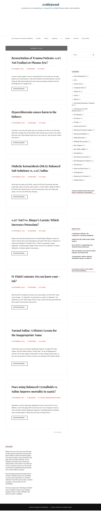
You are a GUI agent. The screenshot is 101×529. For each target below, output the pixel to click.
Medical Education (79, 137)
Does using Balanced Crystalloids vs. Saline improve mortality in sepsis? (36, 405)
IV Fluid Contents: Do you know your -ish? (32, 287)
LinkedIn (67, 38)
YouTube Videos (78, 180)
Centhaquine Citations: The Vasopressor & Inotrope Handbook (82, 234)
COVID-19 (77, 91)
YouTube (38, 38)
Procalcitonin (77, 164)
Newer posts (57, 450)
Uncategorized (78, 172)
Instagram (54, 38)
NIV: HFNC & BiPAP (80, 149)
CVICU (76, 95)
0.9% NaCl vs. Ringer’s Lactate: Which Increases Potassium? (36, 231)
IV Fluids (42, 73)
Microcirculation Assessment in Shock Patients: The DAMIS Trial (83, 251)
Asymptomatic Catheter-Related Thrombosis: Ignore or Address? (82, 257)
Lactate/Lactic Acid (79, 126)
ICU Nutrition (78, 114)
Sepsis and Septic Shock (53, 416)
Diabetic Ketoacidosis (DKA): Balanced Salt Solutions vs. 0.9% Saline (35, 175)
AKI (75, 80)
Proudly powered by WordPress (38, 525)
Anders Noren (67, 525)
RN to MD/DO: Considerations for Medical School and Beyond (82, 246)
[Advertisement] (50, 24)
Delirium (76, 99)
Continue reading (20, 94)
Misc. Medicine (78, 145)
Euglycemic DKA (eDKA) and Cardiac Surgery (83, 240)
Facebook (76, 38)
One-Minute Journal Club (81, 157)
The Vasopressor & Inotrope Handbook (22, 38)
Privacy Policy (85, 38)
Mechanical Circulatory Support (83, 130)
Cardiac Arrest (78, 84)
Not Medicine (78, 153)
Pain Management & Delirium (82, 161)
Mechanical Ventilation (80, 134)
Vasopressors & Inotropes (81, 176)
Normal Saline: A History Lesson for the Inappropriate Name (35, 344)
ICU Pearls (77, 118)
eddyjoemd (32, 73)
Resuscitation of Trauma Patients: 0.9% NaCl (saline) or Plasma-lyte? (35, 62)
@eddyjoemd (50, 4)
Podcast (46, 38)
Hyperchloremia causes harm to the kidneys (35, 118)
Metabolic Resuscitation (81, 141)
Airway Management (80, 76)
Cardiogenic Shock (79, 88)
